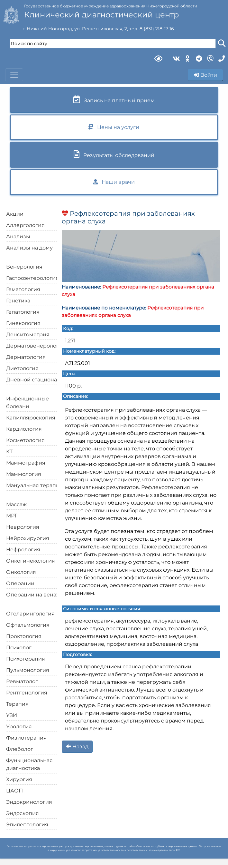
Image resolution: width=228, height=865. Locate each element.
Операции (20, 583)
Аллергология (25, 225)
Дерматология (26, 357)
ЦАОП (14, 791)
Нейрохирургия (27, 538)
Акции (14, 214)
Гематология (23, 289)
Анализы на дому (29, 248)
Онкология (21, 572)
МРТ (11, 516)
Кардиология (24, 429)
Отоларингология (30, 614)
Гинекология (23, 323)
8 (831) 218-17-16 (157, 29)
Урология (19, 726)
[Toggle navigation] (14, 74)
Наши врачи (114, 182)
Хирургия (19, 779)
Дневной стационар (33, 380)
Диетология (22, 368)
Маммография (25, 463)
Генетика (18, 301)
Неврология (22, 527)
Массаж (16, 504)
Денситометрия (28, 334)
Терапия (17, 704)
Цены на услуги (113, 126)
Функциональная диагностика (29, 764)
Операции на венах (32, 595)
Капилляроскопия (30, 418)
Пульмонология (27, 670)
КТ (9, 451)
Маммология (23, 474)
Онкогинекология (30, 561)
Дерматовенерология (36, 346)
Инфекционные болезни (27, 402)
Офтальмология (28, 625)
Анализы (18, 236)
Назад (77, 746)
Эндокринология (29, 802)
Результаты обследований (114, 154)
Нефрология (23, 549)
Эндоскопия (22, 813)
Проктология (23, 636)
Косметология (25, 440)
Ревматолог (22, 681)
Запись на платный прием (114, 99)
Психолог (19, 647)
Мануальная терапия (34, 485)
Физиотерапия (26, 738)
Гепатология (23, 312)
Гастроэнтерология (32, 278)
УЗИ (11, 715)
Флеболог (19, 749)
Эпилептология (27, 824)
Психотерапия (25, 659)
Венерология (24, 267)
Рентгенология (26, 693)
